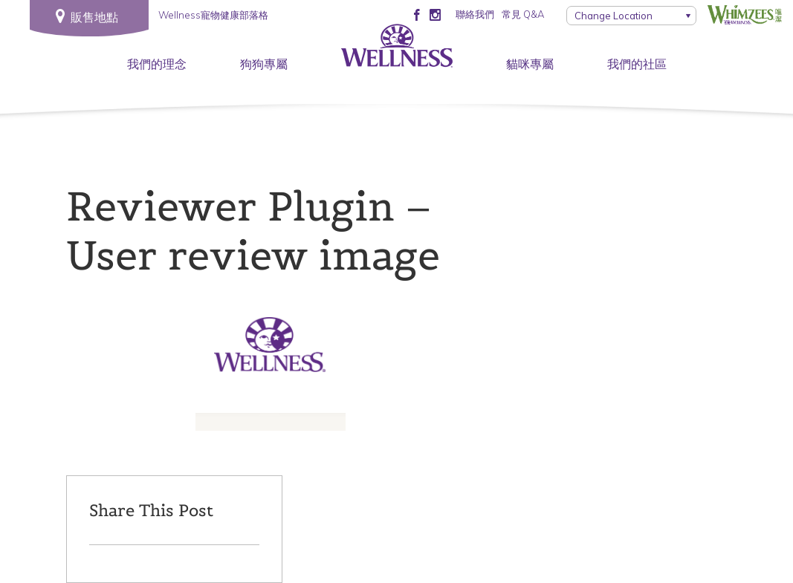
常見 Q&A (523, 14)
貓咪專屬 (530, 63)
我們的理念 (157, 63)
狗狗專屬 (264, 63)
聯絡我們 (475, 14)
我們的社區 (637, 63)
